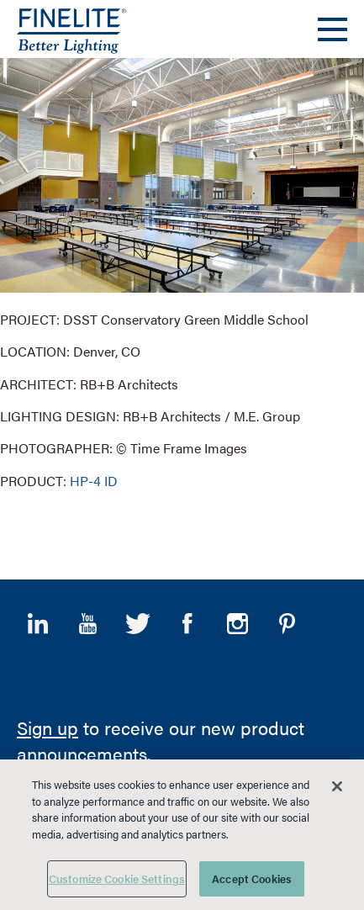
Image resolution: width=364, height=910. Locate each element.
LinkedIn (38, 623)
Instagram (237, 623)
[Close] (337, 786)
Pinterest (287, 623)
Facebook (187, 623)
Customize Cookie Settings (117, 878)
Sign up (47, 727)
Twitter (138, 623)
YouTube (87, 623)
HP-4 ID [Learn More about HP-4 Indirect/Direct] (94, 480)
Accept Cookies (252, 878)
